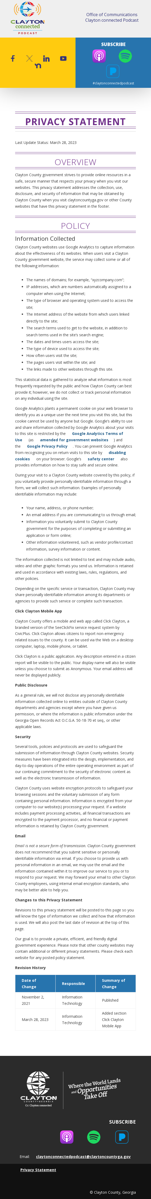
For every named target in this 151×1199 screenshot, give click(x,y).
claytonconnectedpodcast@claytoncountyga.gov (83, 1156)
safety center (101, 458)
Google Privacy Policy (47, 446)
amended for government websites (74, 439)
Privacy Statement (38, 1169)
